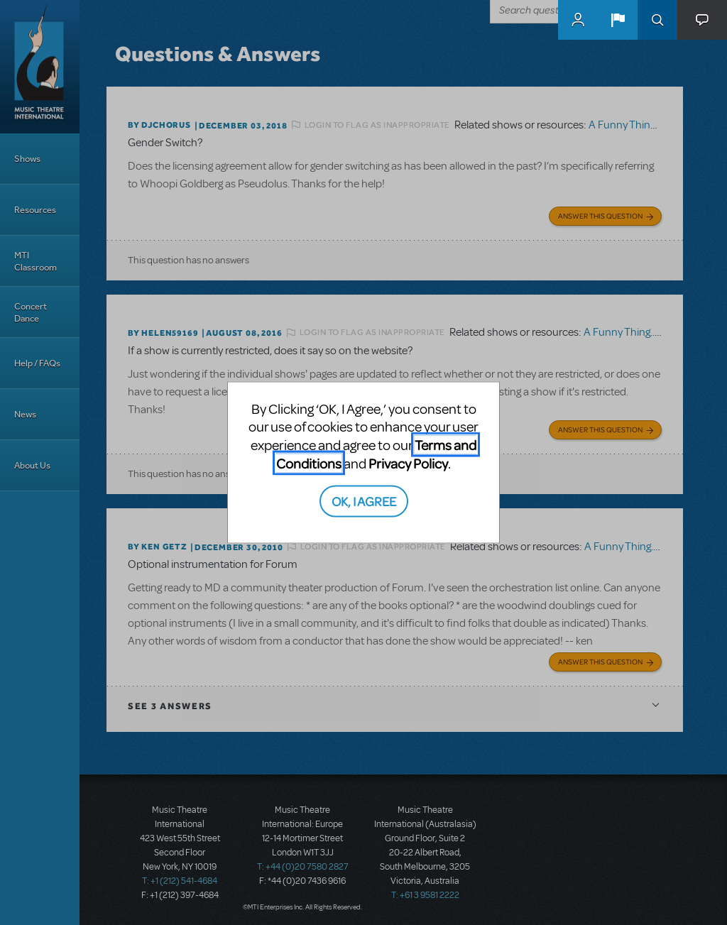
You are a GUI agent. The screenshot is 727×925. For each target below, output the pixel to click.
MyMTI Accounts (578, 20)
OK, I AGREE (364, 501)
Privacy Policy (408, 462)
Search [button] (657, 20)
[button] (618, 20)
